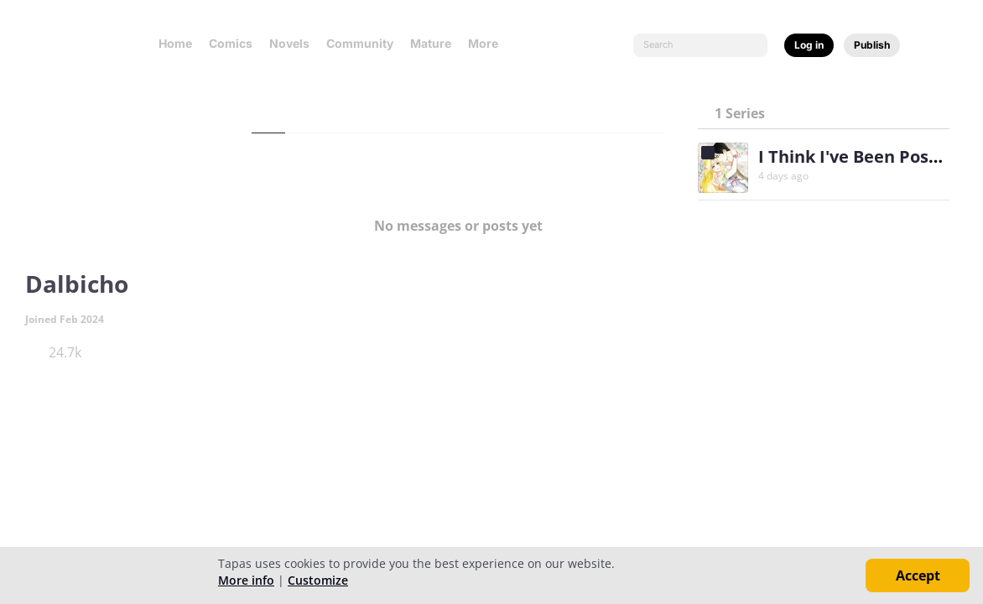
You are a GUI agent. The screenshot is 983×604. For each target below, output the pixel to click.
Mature (430, 43)
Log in (809, 45)
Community (359, 43)
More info (246, 580)
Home (175, 43)
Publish (872, 45)
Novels (289, 43)
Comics (230, 43)
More (488, 43)
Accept (918, 575)
